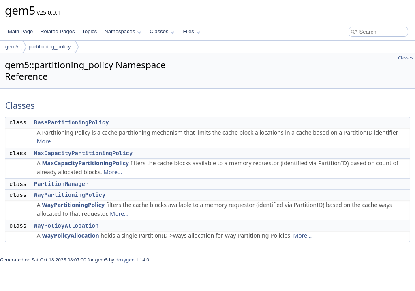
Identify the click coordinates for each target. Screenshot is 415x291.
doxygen (125, 260)
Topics (89, 31)
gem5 (12, 47)
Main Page (20, 31)
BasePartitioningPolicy (71, 122)
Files (191, 31)
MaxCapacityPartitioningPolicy (83, 153)
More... (46, 141)
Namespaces (122, 31)
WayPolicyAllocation (66, 225)
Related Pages (57, 31)
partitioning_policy (50, 47)
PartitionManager (61, 184)
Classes (162, 31)
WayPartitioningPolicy (69, 194)
